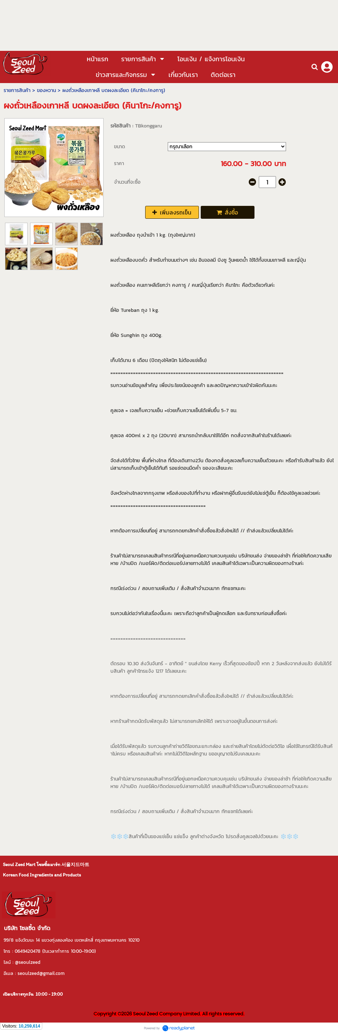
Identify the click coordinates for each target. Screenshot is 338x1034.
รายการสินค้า (17, 90)
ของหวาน (46, 90)
